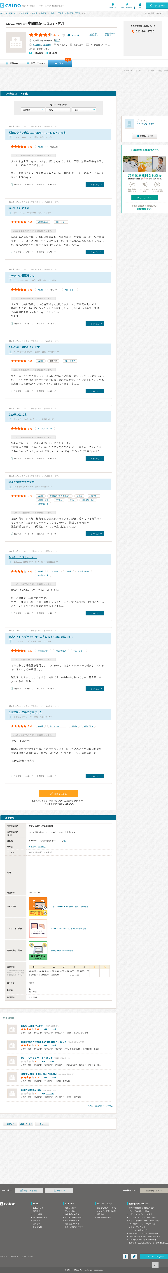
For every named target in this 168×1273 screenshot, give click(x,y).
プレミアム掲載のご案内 (139, 1211)
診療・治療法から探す (74, 1227)
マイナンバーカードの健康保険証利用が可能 (69, 906)
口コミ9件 (52, 1045)
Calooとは (112, 7)
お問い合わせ (27, 1256)
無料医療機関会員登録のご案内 (141, 1208)
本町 (52, 13)
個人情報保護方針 (104, 1217)
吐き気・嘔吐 (89, 500)
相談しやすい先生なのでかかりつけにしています (37, 132)
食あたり (55, 571)
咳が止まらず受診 (19, 208)
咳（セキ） (61, 222)
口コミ (42, 1124)
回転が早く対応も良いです (24, 347)
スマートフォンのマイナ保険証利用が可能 (68, 928)
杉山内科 (32, 1026)
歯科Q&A (36, 1224)
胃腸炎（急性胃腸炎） (60, 496)
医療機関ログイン (144, 209)
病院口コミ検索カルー (8, 13)
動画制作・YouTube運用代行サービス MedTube (148, 1243)
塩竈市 (43, 13)
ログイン (140, 7)
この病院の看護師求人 (93, 34)
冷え (73, 500)
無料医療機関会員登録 (110, 34)
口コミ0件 (50, 1061)
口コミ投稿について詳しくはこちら (58, 804)
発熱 (80, 496)
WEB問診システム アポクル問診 (142, 1224)
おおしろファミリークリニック (37, 1058)
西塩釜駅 (47, 45)
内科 (41, 147)
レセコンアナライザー (138, 1227)
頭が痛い (94, 496)
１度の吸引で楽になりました (25, 712)
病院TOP (10, 1124)
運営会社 (3, 1256)
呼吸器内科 (44, 222)
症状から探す (70, 1211)
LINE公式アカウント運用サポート (142, 1240)
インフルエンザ (45, 429)
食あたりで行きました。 (23, 557)
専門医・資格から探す (74, 1217)
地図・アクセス (26, 1124)
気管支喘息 (61, 651)
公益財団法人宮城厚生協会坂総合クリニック (44, 1042)
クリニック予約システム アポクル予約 (144, 1221)
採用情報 (14, 1256)
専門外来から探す (72, 1221)
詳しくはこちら (145, 197)
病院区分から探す (72, 1224)
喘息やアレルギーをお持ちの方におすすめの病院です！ (41, 636)
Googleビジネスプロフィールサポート (144, 1236)
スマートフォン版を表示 (154, 1257)
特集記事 (36, 1221)
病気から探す (70, 1208)
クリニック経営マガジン (139, 1230)
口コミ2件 (52, 1077)
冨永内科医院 (39, 1074)
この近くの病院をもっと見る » (100, 1106)
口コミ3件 (52, 1029)
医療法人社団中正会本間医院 (69, 13)
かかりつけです (18, 414)
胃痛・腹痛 (44, 500)
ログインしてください (145, 124)
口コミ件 (75, 35)
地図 (57, 40)
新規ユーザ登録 (126, 7)
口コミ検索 (37, 1214)
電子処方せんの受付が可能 (62, 950)
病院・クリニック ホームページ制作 (143, 1233)
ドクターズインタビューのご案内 (142, 1217)
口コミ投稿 (37, 1227)
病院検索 (24, 13)
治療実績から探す (72, 1214)
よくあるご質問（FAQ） (107, 1211)
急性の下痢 (70, 361)
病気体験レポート (40, 1217)
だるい (60, 500)
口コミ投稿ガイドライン (107, 1208)
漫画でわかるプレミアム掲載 (140, 1214)
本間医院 (24, 23)
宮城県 (34, 13)
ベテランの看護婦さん (22, 275)
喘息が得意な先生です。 (23, 482)
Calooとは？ (38, 1208)
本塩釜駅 (37, 45)
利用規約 (100, 1214)
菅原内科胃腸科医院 (31, 1090)
